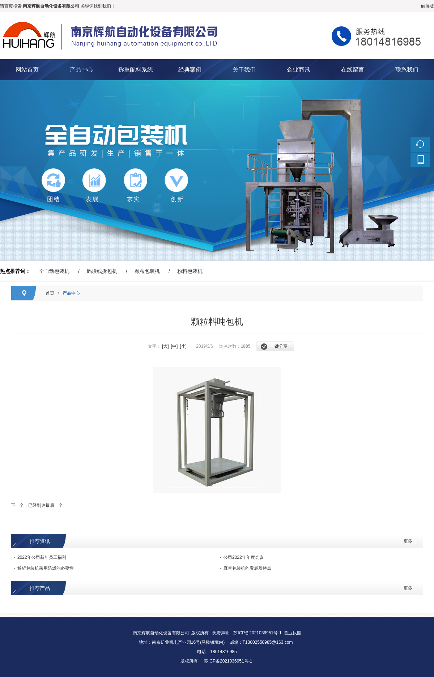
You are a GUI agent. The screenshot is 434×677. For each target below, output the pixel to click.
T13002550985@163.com (268, 642)
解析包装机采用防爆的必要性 (45, 568)
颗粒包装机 (147, 271)
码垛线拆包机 (102, 271)
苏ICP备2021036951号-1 (257, 632)
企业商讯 (298, 70)
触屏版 (427, 6)
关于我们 (244, 70)
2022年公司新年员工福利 (41, 557)
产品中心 (81, 70)
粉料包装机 (190, 271)
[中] (174, 346)
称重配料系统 (135, 70)
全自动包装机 (54, 271)
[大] (165, 346)
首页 (50, 293)
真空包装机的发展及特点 (247, 568)
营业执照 (292, 632)
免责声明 (221, 632)
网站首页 (27, 70)
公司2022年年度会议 (244, 557)
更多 (408, 541)
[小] (183, 346)
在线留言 (352, 70)
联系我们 (406, 70)
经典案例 (189, 70)
